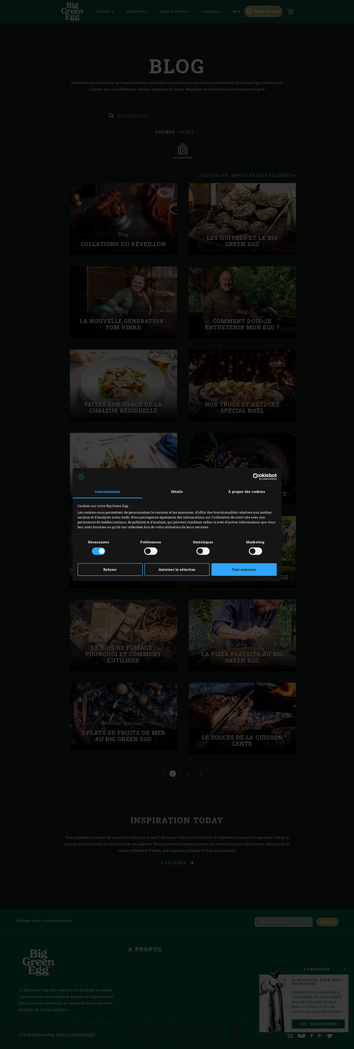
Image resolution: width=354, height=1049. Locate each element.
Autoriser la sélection (177, 569)
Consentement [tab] (107, 491)
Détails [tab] (177, 491)
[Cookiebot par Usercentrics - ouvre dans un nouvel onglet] (256, 476)
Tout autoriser (244, 569)
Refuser (110, 569)
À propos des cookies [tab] (246, 491)
